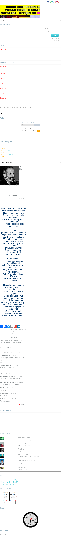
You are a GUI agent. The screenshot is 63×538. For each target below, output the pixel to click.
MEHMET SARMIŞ (23, 455)
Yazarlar (15, 334)
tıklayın (18, 343)
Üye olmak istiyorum (55, 40)
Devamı (23, 404)
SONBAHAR (21, 451)
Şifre (48, 32)
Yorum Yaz (23, 330)
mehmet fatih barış (23, 467)
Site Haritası (3, 535)
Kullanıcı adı (46, 28)
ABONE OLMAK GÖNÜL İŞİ (26, 445)
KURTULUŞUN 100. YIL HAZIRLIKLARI (29, 457)
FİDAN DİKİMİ (22, 463)
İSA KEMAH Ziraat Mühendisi (26, 460)
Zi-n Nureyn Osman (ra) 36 (26, 440)
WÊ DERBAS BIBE (23, 470)
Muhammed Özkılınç (24, 438)
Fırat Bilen (21, 449)
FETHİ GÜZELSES (23, 443)
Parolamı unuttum (55, 38)
